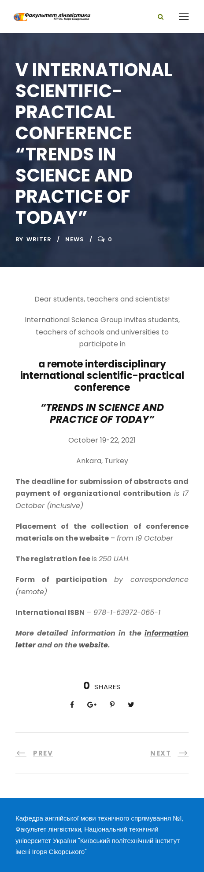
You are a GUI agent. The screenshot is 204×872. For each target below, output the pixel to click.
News (74, 239)
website (93, 645)
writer (39, 239)
